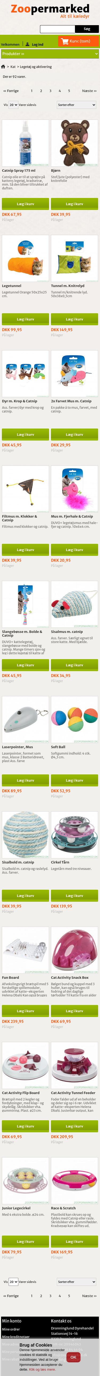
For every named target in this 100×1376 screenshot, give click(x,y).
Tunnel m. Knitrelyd (68, 286)
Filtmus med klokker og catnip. (25, 527)
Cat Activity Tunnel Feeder (73, 1093)
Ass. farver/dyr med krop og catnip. (23, 409)
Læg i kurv (25, 204)
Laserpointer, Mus (17, 747)
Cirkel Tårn (60, 862)
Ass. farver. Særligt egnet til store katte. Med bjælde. (72, 640)
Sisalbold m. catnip (18, 862)
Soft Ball (58, 747)
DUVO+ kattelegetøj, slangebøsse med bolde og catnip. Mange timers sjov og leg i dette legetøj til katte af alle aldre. (23, 649)
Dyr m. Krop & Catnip (19, 401)
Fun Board (10, 977)
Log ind (34, 44)
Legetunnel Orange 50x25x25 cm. (24, 294)
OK (73, 1357)
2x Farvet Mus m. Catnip (71, 401)
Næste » (89, 91)
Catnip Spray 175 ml (18, 170)
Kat (13, 67)
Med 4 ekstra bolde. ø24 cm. (23, 1215)
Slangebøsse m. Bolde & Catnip (22, 633)
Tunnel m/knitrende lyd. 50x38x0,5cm (69, 294)
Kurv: (80, 41)
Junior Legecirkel (16, 1208)
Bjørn (55, 170)
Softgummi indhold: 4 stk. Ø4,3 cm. (71, 755)
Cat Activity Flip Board (20, 1093)
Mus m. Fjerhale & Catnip (72, 516)
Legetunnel (11, 286)
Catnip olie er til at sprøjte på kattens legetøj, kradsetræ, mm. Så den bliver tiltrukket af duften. (25, 182)
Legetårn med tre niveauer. (71, 869)
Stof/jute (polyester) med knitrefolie (70, 179)
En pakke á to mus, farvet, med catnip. (74, 409)
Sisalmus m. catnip (67, 631)
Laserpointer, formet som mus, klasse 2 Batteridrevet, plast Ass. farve (23, 757)
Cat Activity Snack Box (70, 977)
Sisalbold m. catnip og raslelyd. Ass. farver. (25, 870)
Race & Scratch (63, 1208)
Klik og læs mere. (42, 1369)
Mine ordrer (11, 1329)
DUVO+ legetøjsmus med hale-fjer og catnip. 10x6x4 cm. (74, 525)
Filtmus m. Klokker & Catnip (19, 518)
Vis (6, 105)
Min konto (11, 1321)
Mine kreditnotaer (16, 1337)
